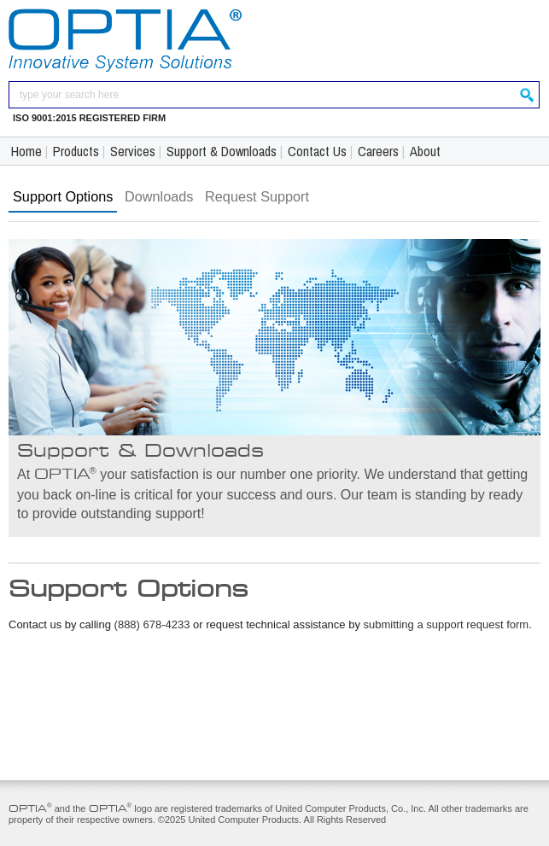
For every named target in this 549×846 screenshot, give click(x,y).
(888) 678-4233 (152, 624)
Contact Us (317, 151)
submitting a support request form (446, 624)
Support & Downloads (221, 151)
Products (76, 151)
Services (132, 151)
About (425, 151)
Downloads (159, 196)
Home (26, 151)
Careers (378, 151)
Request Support (257, 196)
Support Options (63, 196)
